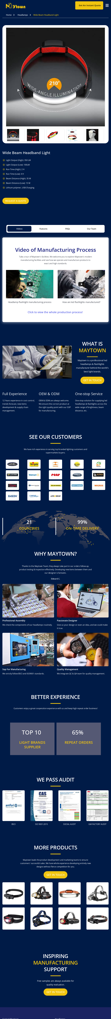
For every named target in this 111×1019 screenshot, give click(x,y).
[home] (37, 5)
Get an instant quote (90, 5)
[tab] (19, 229)
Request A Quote (15, 200)
